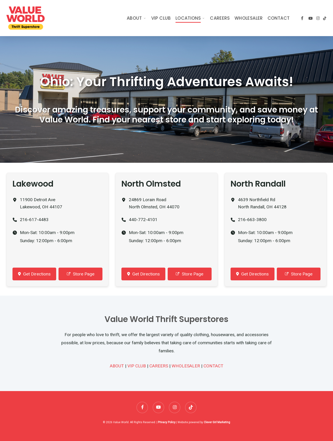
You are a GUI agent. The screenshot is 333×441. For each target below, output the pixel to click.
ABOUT (117, 366)
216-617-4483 (34, 219)
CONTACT (213, 366)
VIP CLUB (136, 366)
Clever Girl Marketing (217, 422)
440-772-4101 (143, 219)
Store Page (80, 274)
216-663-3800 (252, 219)
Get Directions (34, 274)
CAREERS (158, 366)
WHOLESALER (186, 366)
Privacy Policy (167, 422)
